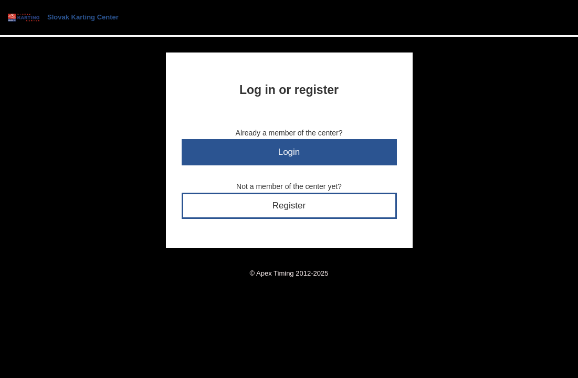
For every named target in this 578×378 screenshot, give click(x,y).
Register (289, 206)
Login (289, 152)
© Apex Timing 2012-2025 (289, 273)
